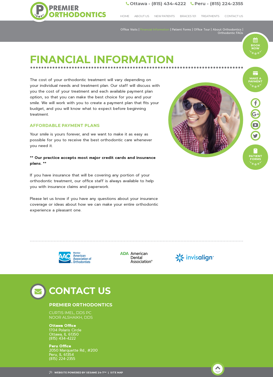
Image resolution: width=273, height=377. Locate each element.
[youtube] (255, 125)
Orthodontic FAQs (230, 33)
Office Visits (129, 29)
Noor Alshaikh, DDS (71, 317)
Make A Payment (255, 79)
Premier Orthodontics (80, 304)
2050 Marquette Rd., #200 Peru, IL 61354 (73, 350)
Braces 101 (188, 16)
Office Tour (202, 29)
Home (124, 16)
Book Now (255, 46)
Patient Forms (181, 29)
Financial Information (154, 29)
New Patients (164, 16)
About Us (141, 16)
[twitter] (255, 136)
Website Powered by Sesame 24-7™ (77, 372)
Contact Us (234, 16)
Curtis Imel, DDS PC (70, 313)
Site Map (116, 372)
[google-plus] (255, 114)
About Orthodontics (227, 29)
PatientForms (255, 157)
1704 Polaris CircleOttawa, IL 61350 (65, 329)
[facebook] (255, 103)
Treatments (210, 16)
